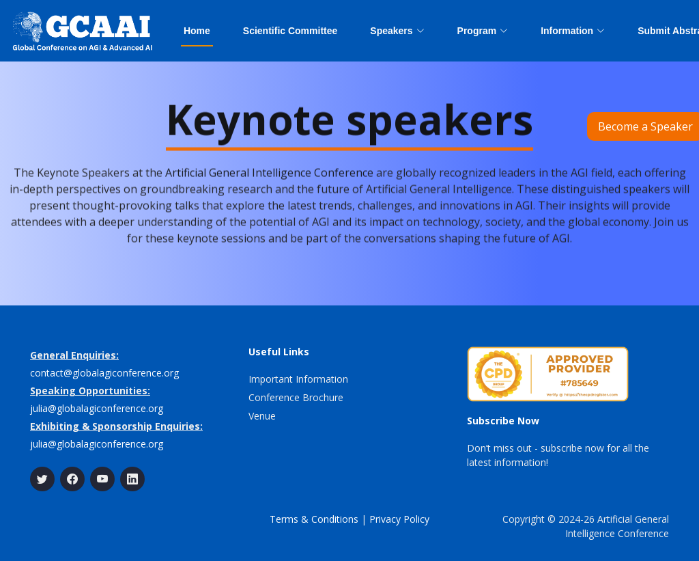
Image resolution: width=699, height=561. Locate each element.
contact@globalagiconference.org (104, 372)
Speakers (397, 30)
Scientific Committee (290, 30)
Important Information (298, 378)
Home (197, 30)
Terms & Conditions (314, 518)
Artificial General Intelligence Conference (269, 176)
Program (483, 30)
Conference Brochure (295, 397)
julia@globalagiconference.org (96, 408)
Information (573, 30)
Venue (262, 415)
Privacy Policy (399, 518)
